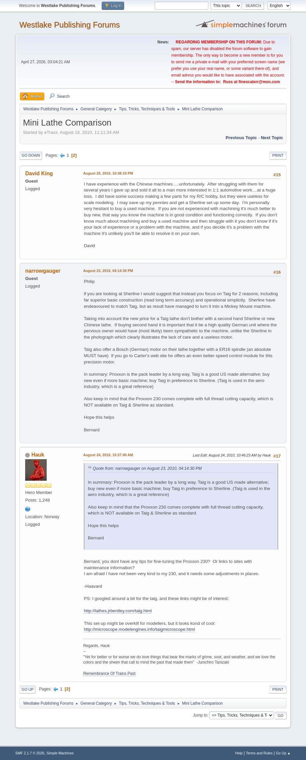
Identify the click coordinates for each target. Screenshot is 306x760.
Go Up (27, 689)
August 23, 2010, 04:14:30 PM (108, 271)
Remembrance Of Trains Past (109, 673)
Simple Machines (60, 753)
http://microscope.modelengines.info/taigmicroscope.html (139, 629)
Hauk (37, 455)
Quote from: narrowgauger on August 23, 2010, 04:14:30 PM (147, 468)
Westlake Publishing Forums (69, 24)
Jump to (200, 715)
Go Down (31, 155)
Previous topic (241, 137)
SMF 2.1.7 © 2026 (29, 753)
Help (238, 753)
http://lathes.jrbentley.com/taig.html (118, 610)
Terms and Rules (259, 753)
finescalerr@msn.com (259, 82)
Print (277, 155)
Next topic (272, 137)
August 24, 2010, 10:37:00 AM (108, 455)
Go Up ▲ (283, 753)
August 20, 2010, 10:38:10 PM (108, 173)
